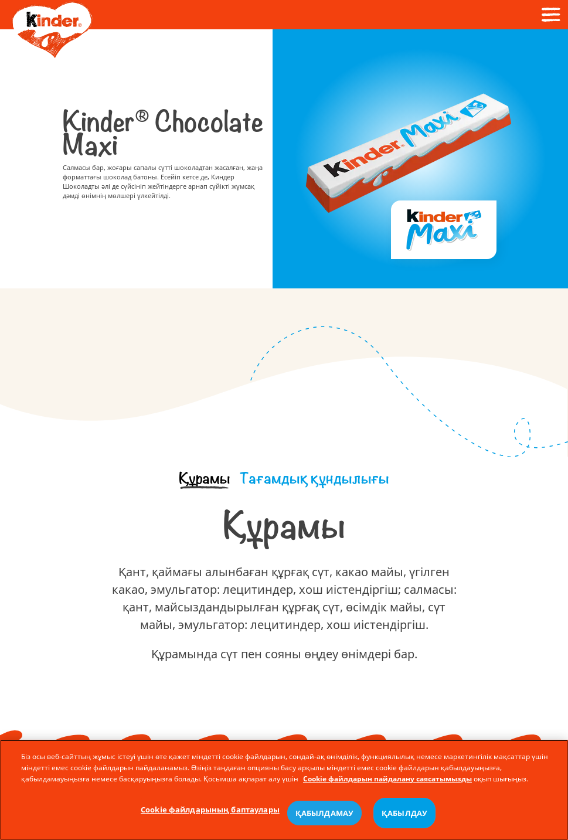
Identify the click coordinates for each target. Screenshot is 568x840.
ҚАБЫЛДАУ (404, 813)
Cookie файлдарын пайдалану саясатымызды (387, 778)
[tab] (204, 478)
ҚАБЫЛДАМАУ (324, 813)
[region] (284, 790)
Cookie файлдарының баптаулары (210, 809)
